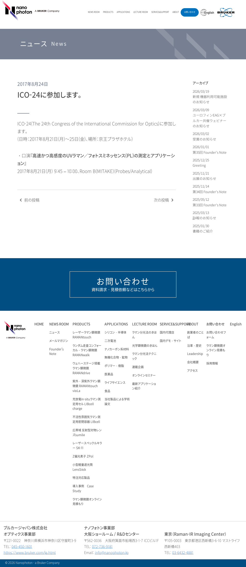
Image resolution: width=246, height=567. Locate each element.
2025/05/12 (210, 202)
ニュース (54, 333)
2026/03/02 (204, 136)
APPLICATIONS (123, 12)
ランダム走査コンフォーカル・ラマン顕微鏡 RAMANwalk (87, 350)
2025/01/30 (203, 228)
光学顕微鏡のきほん (144, 346)
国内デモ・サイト (170, 341)
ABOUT (175, 12)
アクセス (192, 371)
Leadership (195, 354)
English (236, 324)
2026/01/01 (210, 149)
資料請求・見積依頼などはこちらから (123, 284)
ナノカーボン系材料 (117, 349)
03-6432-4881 (182, 552)
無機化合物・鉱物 (116, 358)
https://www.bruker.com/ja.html (30, 552)
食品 (107, 391)
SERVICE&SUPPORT (160, 12)
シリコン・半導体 (115, 333)
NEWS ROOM (94, 12)
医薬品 (109, 374)
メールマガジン (58, 341)
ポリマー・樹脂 (114, 366)
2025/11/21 (204, 176)
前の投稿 (28, 200)
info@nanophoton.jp (112, 552)
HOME (39, 324)
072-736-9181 (102, 546)
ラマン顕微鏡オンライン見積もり (215, 350)
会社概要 (193, 362)
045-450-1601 (22, 546)
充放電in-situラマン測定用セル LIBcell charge (87, 404)
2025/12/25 (201, 163)
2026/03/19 (210, 96)
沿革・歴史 (194, 346)
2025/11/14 (210, 189)
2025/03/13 (204, 215)
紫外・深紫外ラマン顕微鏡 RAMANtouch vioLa (86, 386)
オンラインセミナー (144, 376)
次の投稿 (164, 200)
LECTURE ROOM (140, 12)
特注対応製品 (81, 478)
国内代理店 (167, 333)
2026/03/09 (209, 118)
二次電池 (110, 341)
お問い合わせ (189, 12)
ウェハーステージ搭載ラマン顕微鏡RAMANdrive (86, 368)
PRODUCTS (108, 12)
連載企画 (138, 367)
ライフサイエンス (115, 383)
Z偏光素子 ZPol (83, 456)
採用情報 (212, 364)
